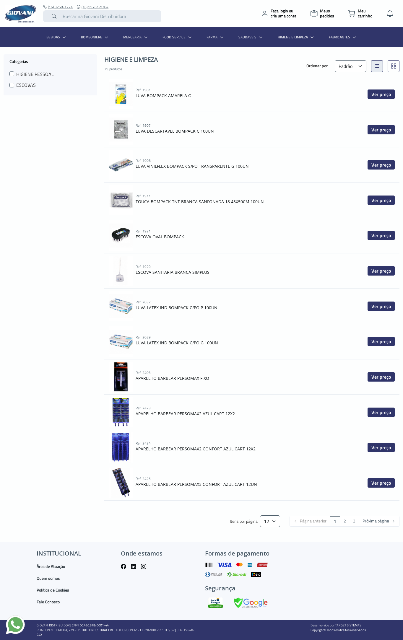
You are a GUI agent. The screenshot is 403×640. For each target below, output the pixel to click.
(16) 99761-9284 (92, 7)
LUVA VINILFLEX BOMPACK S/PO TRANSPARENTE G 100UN (192, 166)
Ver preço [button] (381, 94)
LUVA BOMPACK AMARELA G (163, 95)
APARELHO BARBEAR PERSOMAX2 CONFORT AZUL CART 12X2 (196, 449)
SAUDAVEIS (251, 37)
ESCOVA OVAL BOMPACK (160, 237)
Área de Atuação (51, 566)
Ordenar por (317, 66)
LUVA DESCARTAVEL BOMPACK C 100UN (175, 131)
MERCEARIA (136, 37)
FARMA (216, 37)
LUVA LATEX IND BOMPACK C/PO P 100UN (176, 307)
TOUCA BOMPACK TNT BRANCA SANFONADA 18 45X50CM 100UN (200, 201)
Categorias (18, 61)
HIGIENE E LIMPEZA (296, 37)
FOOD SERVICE (177, 37)
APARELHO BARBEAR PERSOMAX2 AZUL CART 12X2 (185, 413)
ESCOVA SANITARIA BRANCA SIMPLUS (172, 272)
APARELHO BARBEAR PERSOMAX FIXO (172, 378)
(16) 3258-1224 (58, 7)
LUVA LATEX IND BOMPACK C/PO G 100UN (177, 343)
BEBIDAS (56, 37)
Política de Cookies (53, 590)
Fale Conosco (48, 602)
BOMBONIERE (95, 37)
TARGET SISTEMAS (348, 625)
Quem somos (48, 578)
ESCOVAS (26, 85)
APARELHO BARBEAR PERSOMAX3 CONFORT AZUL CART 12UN (196, 484)
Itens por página (244, 521)
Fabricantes (343, 37)
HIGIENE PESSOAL (35, 74)
